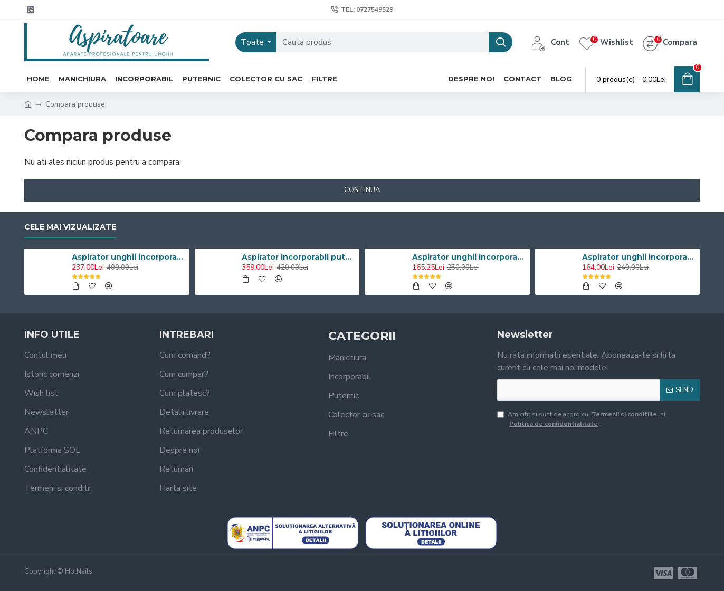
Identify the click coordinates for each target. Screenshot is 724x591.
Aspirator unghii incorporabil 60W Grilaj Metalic (639, 257)
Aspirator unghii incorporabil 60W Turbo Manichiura (469, 257)
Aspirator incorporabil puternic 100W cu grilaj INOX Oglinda (299, 257)
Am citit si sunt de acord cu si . (581, 418)
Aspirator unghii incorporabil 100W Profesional (129, 257)
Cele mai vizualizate (70, 227)
